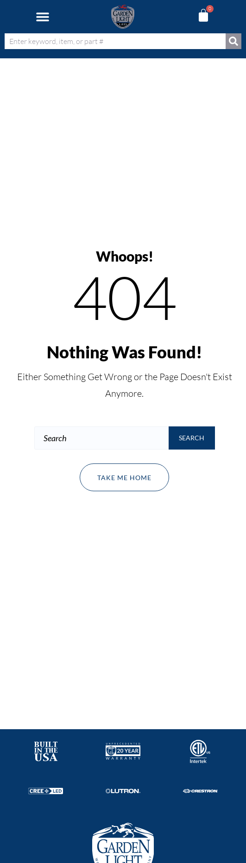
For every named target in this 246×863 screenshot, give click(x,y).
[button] (42, 16)
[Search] (233, 41)
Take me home (124, 478)
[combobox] (115, 41)
